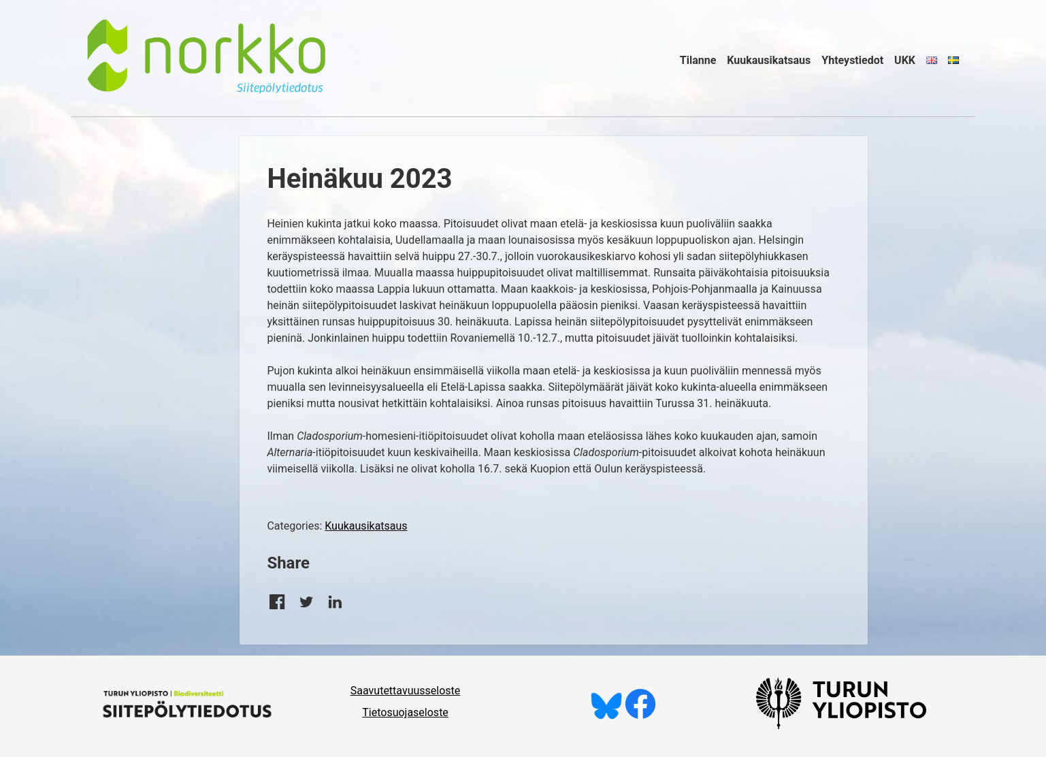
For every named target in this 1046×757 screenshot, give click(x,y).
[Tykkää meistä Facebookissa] (640, 715)
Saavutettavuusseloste (405, 690)
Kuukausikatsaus (769, 60)
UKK (904, 60)
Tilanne (698, 60)
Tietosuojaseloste (405, 712)
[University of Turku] (841, 725)
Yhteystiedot (852, 60)
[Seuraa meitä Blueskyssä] (606, 715)
